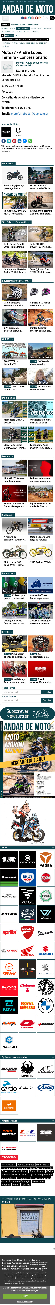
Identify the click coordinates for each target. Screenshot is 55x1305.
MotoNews (8, 164)
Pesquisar (47, 693)
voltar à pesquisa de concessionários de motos (30, 42)
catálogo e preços (18, 24)
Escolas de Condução (19, 1182)
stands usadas (36, 28)
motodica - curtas (31, 31)
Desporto (7, 457)
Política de (24, 1302)
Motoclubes (38, 1182)
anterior (6, 42)
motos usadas (32, 24)
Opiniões (7, 340)
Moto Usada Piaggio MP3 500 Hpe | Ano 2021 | (27, 1218)
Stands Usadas (37, 1172)
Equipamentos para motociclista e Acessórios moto (26, 1168)
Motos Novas (42, 1165)
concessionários (23, 28)
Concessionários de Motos (14, 1172)
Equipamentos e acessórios (16, 281)
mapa (17, 35)
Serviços (26, 1185)
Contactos (6, 1261)
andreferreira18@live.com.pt (29, 113)
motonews (48, 28)
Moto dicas (8, 574)
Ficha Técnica (17, 1261)
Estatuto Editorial (32, 1261)
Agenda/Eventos (26, 1165)
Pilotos (16, 1185)
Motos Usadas (8, 1165)
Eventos (7, 632)
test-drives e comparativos (11, 31)
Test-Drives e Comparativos (16, 223)
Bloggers (5, 1185)
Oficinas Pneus (19, 1175)
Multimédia (8, 398)
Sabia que (8, 515)
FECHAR (24, 1297)
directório (9, 35)
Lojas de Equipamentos (40, 1175)
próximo (6, 46)
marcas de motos (8, 28)
